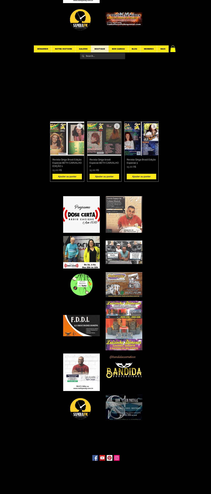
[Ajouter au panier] (67, 176)
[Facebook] (95, 458)
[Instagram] (117, 458)
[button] (173, 48)
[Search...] (102, 56)
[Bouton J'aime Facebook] (107, 446)
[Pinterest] (109, 458)
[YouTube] (102, 458)
